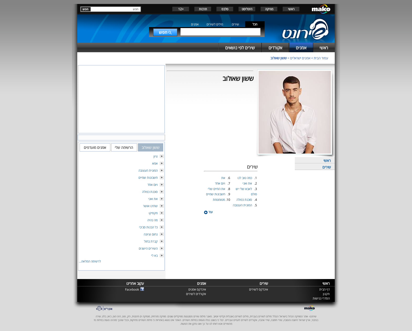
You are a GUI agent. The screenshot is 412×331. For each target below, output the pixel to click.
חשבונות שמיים (216, 194)
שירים (235, 24)
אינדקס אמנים (197, 289)
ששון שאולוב (278, 58)
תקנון (326, 294)
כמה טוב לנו (245, 178)
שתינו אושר (150, 206)
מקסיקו (153, 213)
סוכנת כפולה (244, 199)
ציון (155, 156)
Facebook (132, 289)
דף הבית (324, 289)
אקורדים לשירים (196, 294)
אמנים (195, 24)
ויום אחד (220, 183)
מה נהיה (152, 220)
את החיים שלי (217, 189)
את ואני (248, 183)
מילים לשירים (215, 24)
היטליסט (247, 9)
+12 (181, 9)
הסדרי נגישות (321, 298)
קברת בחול (151, 241)
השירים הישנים (148, 248)
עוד (208, 212)
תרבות (203, 9)
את (223, 178)
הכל (255, 24)
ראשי (291, 9)
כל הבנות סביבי (148, 227)
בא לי (154, 255)
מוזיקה (269, 9)
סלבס (225, 9)
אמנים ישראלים (300, 58)
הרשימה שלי (124, 147)
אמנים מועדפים (95, 147)
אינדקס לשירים (258, 289)
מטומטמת (219, 199)
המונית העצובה (243, 205)
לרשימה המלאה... (90, 261)
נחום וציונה (151, 234)
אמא (155, 163)
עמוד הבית (321, 58)
